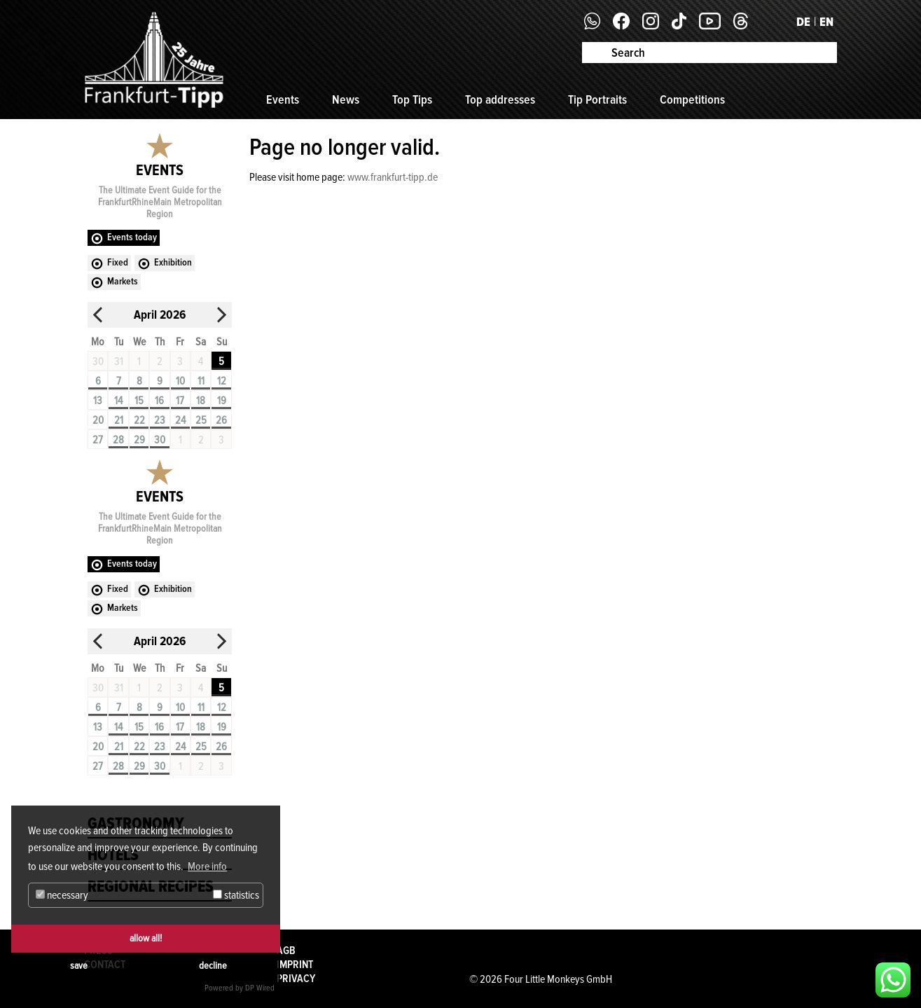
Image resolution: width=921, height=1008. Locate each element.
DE (803, 21)
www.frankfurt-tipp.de (392, 177)
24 (180, 420)
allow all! (146, 938)
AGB (286, 951)
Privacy (296, 979)
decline (213, 966)
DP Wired (260, 988)
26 (221, 420)
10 (180, 381)
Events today (132, 237)
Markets (122, 281)
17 (180, 401)
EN (826, 21)
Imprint (295, 965)
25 (201, 420)
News (345, 99)
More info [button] (207, 866)
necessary (62, 895)
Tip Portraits (597, 99)
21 (118, 420)
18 (200, 401)
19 (221, 401)
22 (139, 420)
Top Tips (412, 99)
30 (159, 440)
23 (159, 420)
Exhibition (173, 262)
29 (139, 440)
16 (159, 401)
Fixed (117, 262)
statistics (236, 895)
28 (118, 440)
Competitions (692, 99)
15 (139, 401)
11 (201, 381)
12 (221, 381)
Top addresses (500, 99)
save (79, 966)
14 (118, 401)
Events (282, 99)
